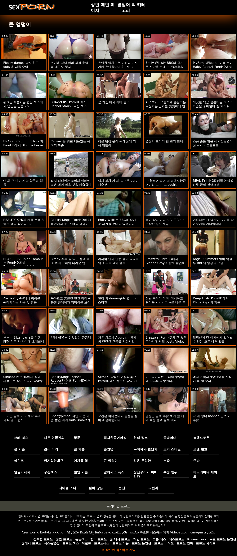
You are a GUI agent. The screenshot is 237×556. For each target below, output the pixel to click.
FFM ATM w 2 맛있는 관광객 (71, 337)
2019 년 (35, 516)
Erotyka (46, 532)
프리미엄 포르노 (118, 506)
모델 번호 (200, 449)
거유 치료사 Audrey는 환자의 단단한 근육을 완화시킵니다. (118, 341)
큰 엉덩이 (111, 461)
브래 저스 (21, 438)
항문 (77, 438)
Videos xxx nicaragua (186, 532)
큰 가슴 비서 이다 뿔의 (113, 102)
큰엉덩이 (110, 449)
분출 (166, 461)
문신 (121, 488)
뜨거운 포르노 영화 (89, 516)
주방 (196, 461)
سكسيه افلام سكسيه (125, 532)
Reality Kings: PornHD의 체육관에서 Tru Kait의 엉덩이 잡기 (71, 224)
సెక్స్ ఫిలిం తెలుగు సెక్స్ (80, 532)
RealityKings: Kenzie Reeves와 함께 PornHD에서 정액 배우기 (71, 380)
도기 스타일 (172, 449)
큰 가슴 (19, 449)
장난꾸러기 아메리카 (145, 474)
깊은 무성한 (142, 461)
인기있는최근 (53, 461)
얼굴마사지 (22, 472)
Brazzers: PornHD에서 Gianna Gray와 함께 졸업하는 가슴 (165, 263)
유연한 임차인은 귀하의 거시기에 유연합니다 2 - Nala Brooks (118, 67)
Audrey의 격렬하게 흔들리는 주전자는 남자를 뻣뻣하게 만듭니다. (165, 106)
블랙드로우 (201, 438)
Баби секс (103, 532)
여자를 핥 (81, 461)
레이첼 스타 (67, 488)
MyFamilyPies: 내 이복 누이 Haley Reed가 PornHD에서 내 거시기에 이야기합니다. (212, 67)
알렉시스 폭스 (114, 472)
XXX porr (59, 532)
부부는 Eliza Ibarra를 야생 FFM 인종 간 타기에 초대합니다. (23, 341)
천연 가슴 (81, 472)
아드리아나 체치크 (205, 474)
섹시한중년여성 (115, 438)
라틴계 (153, 488)
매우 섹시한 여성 (83, 521)
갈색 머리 (51, 449)
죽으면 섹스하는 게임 (154, 532)
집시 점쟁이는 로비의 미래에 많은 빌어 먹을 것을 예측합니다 (71, 184)
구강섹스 (50, 472)
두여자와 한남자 (145, 449)
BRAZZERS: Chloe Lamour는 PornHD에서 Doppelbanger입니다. (23, 262)
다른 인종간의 (54, 438)
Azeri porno (30, 532)
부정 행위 (170, 472)
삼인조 (19, 461)
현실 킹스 (140, 438)
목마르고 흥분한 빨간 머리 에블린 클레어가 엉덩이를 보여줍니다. (71, 302)
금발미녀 (169, 438)
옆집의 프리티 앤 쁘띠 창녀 (164, 141)
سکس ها (209, 532)
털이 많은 (96, 488)
